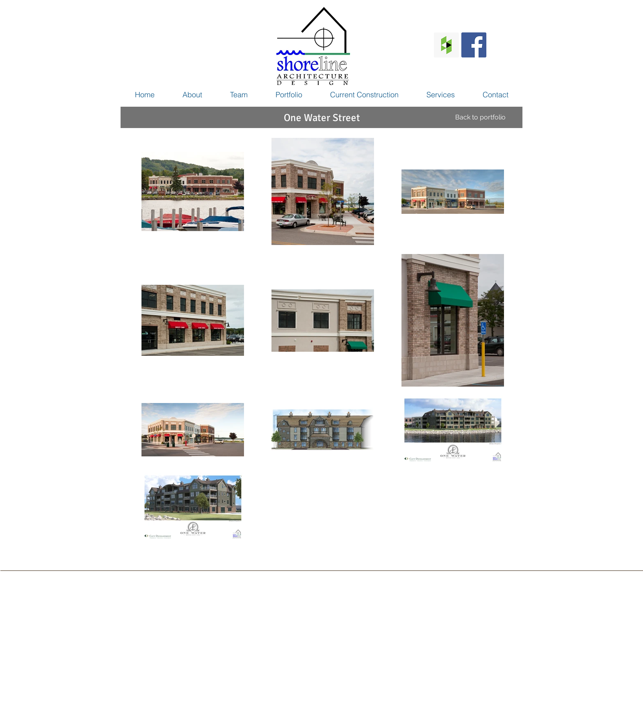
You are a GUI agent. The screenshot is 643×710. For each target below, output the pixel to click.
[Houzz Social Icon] (446, 44)
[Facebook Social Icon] (473, 44)
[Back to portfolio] (480, 117)
